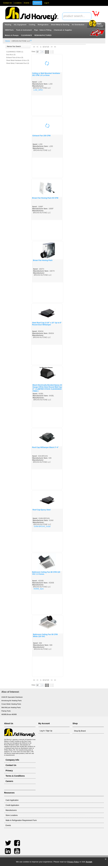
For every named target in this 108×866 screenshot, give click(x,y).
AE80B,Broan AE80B (9, 714)
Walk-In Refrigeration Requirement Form (21, 820)
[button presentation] (42, 51)
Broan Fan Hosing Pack (42, 260)
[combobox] (76, 16)
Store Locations (12, 815)
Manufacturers (11, 810)
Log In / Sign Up (46, 731)
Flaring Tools (6, 711)
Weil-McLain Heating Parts (11, 707)
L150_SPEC (38, 90)
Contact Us (7, 3)
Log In (46, 3)
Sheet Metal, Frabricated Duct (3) (17, 63)
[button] (106, 859)
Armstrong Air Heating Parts (11, 700)
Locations (18, 3)
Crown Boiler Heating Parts (11, 704)
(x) (31, 40)
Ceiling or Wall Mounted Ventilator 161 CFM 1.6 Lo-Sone (46, 74)
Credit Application (12, 805)
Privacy (9, 770)
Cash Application (12, 800)
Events (26, 3)
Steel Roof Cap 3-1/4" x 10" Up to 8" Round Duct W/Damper (47, 324)
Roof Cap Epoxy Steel (41, 510)
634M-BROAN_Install (42, 526)
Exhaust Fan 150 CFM (41, 136)
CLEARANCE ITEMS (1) (14, 52)
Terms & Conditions (15, 776)
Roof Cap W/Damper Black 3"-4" (45, 447)
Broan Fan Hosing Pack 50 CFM (45, 198)
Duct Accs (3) (10, 54)
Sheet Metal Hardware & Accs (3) (17, 60)
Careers (37, 3)
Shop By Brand (80, 731)
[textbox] (75, 16)
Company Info (12, 760)
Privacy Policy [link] (73, 862)
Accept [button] (89, 862)
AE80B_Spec (38, 589)
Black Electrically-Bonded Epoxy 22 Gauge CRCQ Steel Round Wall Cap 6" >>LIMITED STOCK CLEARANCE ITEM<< (47, 388)
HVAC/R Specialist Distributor (12, 697)
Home (7, 41)
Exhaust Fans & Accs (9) (14, 57)
